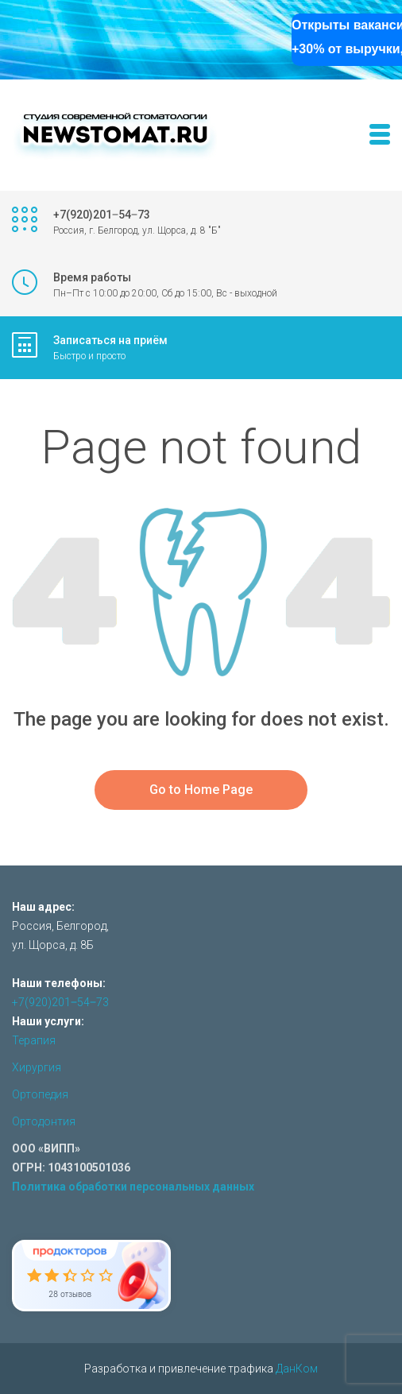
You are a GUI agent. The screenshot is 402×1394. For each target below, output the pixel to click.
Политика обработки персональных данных (133, 1186)
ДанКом (297, 1368)
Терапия (34, 1040)
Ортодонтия (43, 1121)
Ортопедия (40, 1094)
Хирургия (36, 1067)
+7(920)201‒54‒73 (60, 1002)
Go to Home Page (201, 789)
